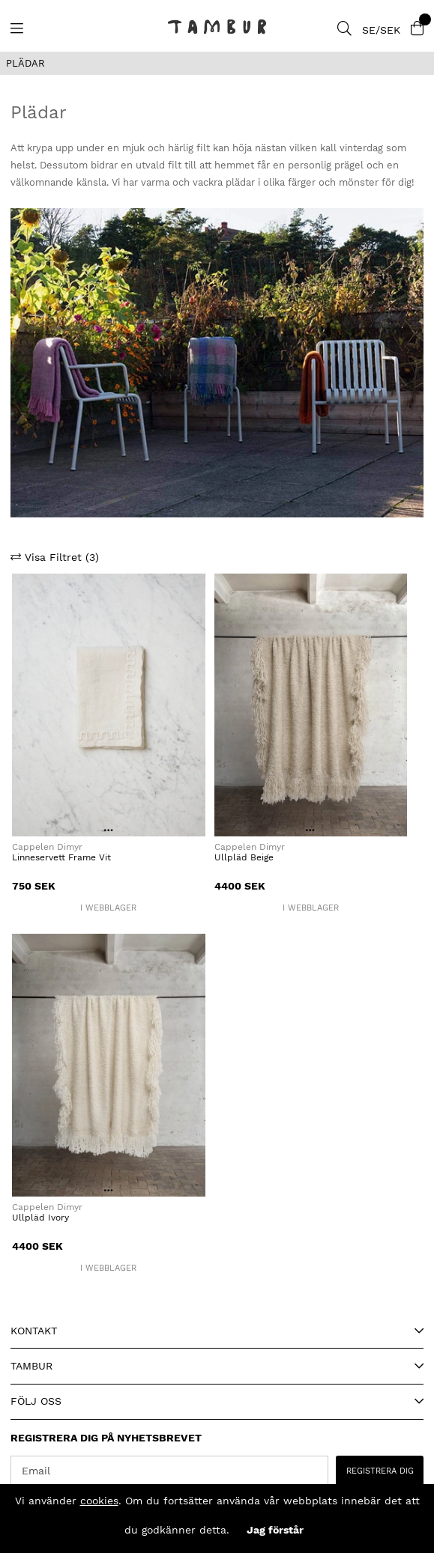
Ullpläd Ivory (40, 1217)
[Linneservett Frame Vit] (108, 705)
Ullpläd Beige (244, 857)
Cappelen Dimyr (48, 847)
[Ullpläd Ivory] (108, 1065)
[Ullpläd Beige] (311, 705)
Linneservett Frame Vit (61, 857)
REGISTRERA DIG (380, 1471)
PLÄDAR (25, 63)
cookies (99, 1501)
